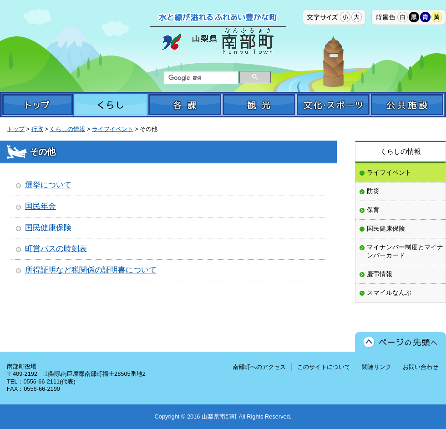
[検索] (200, 78)
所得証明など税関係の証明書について (91, 270)
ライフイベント (112, 129)
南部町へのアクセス (259, 366)
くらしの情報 (67, 129)
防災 (373, 191)
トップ (16, 129)
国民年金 (40, 206)
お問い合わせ (420, 366)
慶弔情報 (379, 274)
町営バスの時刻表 (56, 248)
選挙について (48, 185)
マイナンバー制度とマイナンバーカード (405, 251)
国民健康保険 (48, 227)
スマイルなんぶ (389, 292)
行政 (37, 129)
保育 (373, 209)
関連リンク (376, 366)
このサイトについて (323, 366)
